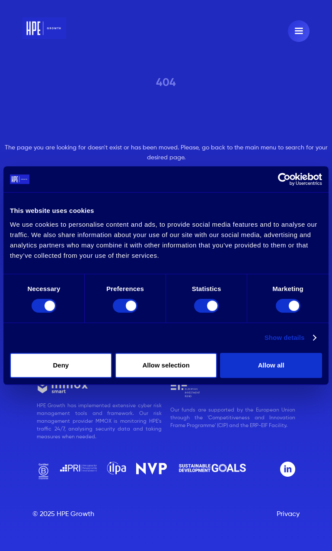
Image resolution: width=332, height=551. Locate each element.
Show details (285, 337)
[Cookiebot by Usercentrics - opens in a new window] (284, 179)
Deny (61, 365)
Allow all (271, 365)
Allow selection (165, 365)
